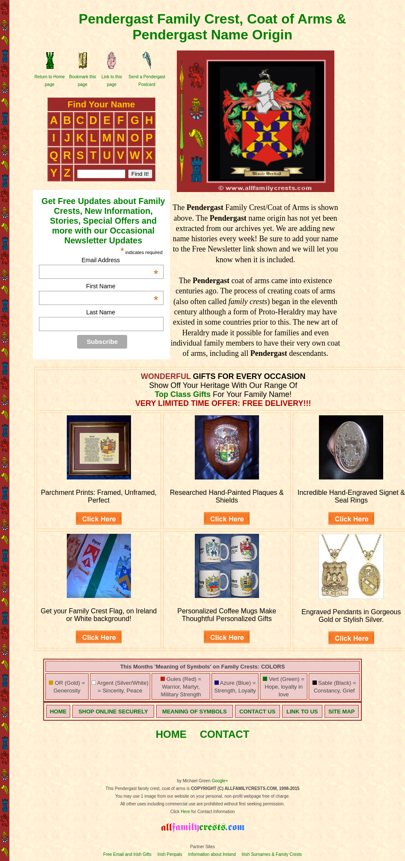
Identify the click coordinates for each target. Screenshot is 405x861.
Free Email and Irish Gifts (127, 854)
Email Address (119, 260)
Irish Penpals (170, 854)
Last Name (100, 312)
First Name (122, 286)
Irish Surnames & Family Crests (271, 854)
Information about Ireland (211, 854)
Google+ (220, 780)
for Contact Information (212, 811)
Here (185, 811)
